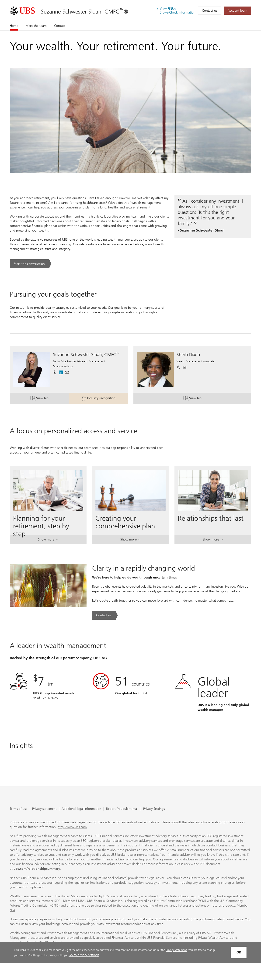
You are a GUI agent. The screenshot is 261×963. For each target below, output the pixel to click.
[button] (67, 372)
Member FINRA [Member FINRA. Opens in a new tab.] (73, 901)
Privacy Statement (176, 950)
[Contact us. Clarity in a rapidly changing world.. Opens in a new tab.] (105, 615)
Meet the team (36, 26)
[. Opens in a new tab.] (22, 10)
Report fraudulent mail (122, 809)
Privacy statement (44, 809)
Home (14, 26)
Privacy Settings (154, 809)
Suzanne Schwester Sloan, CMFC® (84, 11)
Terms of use (18, 809)
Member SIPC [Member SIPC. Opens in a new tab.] (51, 901)
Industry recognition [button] (104, 399)
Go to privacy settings (84, 955)
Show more (48, 540)
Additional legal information (81, 809)
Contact (59, 26)
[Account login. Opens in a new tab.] (237, 11)
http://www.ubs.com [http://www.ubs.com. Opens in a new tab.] (72, 827)
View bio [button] (49, 399)
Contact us (209, 11)
